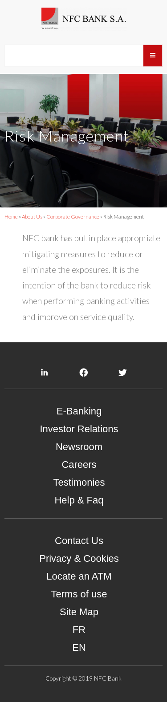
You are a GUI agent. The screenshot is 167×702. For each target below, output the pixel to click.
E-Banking (79, 411)
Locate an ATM (78, 576)
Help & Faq (78, 500)
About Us (32, 216)
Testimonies (79, 482)
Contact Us (79, 540)
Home (11, 216)
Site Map (79, 611)
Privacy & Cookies (79, 558)
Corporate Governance (72, 216)
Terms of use (79, 594)
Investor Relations (79, 428)
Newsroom (79, 446)
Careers (78, 464)
